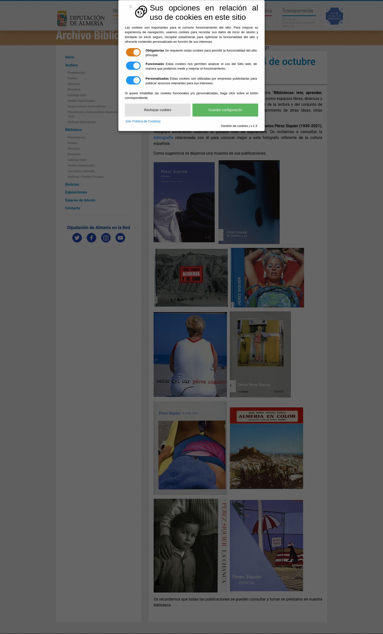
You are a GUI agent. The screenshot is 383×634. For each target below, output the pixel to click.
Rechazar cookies (157, 110)
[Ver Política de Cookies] (143, 121)
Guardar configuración (225, 110)
